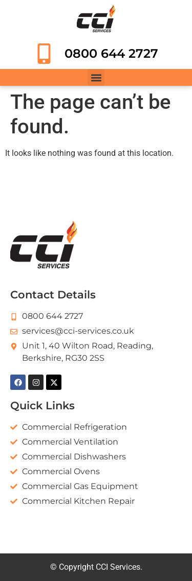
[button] (96, 77)
